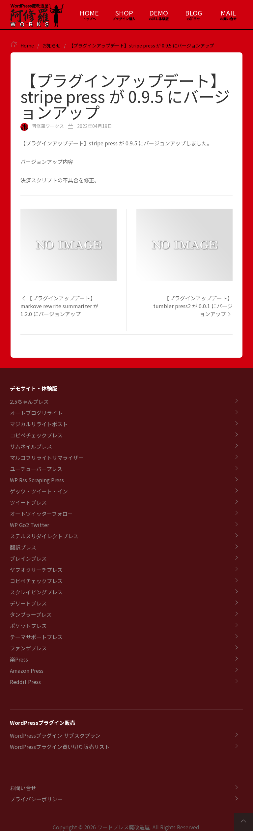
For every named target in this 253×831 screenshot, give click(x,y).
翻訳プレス (23, 547)
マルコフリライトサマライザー (47, 457)
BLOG (193, 12)
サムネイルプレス (31, 446)
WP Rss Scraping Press (37, 480)
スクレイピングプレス (36, 592)
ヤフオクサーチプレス (36, 570)
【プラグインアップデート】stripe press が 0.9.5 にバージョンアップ (141, 45)
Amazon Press (26, 670)
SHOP (124, 12)
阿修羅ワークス (48, 126)
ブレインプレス (28, 558)
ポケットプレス (28, 626)
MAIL (228, 12)
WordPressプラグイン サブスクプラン (55, 735)
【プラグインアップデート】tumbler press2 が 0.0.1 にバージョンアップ (193, 306)
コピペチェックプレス (36, 435)
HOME (89, 12)
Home (27, 45)
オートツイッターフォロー (41, 514)
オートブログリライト (36, 413)
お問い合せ (23, 788)
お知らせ (51, 45)
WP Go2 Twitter (29, 525)
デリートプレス (28, 603)
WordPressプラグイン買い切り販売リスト (60, 747)
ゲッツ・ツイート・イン (39, 491)
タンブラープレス (31, 614)
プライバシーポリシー (36, 799)
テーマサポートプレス (36, 637)
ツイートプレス (28, 502)
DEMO (158, 12)
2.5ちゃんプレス (29, 401)
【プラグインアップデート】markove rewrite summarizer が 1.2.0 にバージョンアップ (59, 306)
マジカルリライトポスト (39, 424)
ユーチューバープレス (36, 469)
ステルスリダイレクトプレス (44, 536)
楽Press (19, 659)
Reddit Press (25, 682)
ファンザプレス (28, 648)
